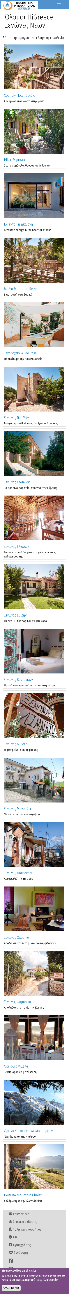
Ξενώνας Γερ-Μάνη (17, 417)
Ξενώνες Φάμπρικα (17, 1002)
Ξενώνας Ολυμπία (16, 937)
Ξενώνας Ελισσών (16, 546)
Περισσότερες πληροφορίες (42, 1280)
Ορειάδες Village (16, 1066)
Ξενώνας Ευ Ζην (15, 615)
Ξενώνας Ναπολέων (18, 873)
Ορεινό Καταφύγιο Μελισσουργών (28, 1131)
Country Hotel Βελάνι (19, 95)
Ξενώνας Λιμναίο (16, 744)
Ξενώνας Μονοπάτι (17, 808)
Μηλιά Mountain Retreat (22, 289)
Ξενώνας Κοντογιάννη (19, 679)
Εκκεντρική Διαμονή (18, 224)
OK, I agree (11, 1287)
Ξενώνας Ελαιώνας (17, 482)
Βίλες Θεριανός (15, 160)
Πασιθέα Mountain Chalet (23, 1195)
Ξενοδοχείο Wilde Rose (20, 353)
